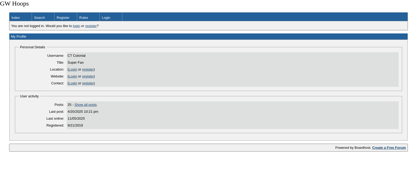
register (91, 26)
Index (15, 18)
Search (39, 18)
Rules (83, 18)
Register (63, 18)
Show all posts (85, 105)
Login (106, 18)
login (76, 26)
